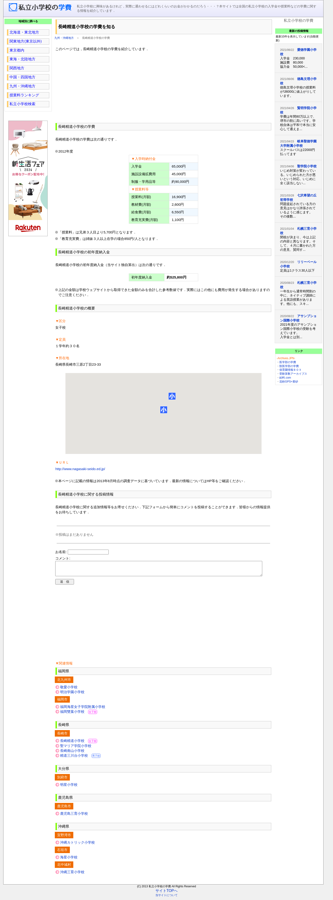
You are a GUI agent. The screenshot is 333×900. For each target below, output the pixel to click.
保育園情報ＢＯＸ (290, 369)
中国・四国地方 (22, 77)
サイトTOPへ (166, 893)
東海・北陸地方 (22, 59)
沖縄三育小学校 (72, 875)
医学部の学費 (287, 362)
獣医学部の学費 (289, 366)
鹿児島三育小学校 (74, 816)
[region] (163, 86)
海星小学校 (68, 860)
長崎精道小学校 (78, 743)
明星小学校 (68, 787)
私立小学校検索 (22, 104)
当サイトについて (166, 898)
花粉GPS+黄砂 (288, 381)
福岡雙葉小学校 (78, 714)
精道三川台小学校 (80, 758)
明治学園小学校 (72, 695)
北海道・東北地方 (24, 32)
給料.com (285, 377)
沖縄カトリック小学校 (77, 845)
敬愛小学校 (68, 690)
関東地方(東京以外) (25, 41)
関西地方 (16, 68)
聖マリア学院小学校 (75, 748)
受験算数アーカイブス (293, 373)
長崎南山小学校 (72, 753)
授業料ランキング (24, 95)
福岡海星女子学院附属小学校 (82, 709)
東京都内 (16, 50)
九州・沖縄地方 (64, 38)
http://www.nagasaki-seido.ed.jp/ (80, 469)
